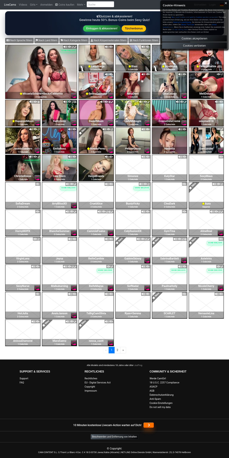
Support (24, 378)
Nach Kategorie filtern (74, 40)
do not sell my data (180, 29)
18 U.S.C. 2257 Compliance (164, 382)
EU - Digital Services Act (98, 382)
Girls (32, 4)
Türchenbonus (134, 28)
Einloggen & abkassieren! (101, 28)
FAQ (22, 382)
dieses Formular (187, 24)
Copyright (90, 386)
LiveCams (10, 4)
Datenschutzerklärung (162, 394)
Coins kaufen (64, 4)
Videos (23, 4)
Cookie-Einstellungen (161, 403)
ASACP (154, 386)
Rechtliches (91, 378)
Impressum (91, 390)
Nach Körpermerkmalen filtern (108, 40)
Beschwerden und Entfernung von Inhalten (114, 436)
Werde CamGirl (158, 378)
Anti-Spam (155, 399)
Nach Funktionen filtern (144, 40)
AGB (152, 390)
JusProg (138, 365)
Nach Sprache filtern (19, 40)
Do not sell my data (160, 407)
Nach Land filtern (46, 40)
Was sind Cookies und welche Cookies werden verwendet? (195, 17)
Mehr (80, 4)
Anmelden (46, 4)
